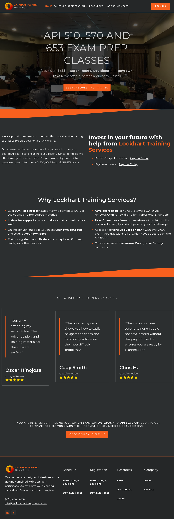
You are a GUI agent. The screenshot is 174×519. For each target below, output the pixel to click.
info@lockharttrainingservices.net (26, 503)
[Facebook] (13, 512)
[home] (21, 6)
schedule (60, 6)
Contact (123, 6)
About (111, 6)
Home (48, 6)
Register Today (139, 158)
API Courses (124, 489)
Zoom (121, 498)
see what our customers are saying (87, 298)
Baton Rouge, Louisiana (71, 482)
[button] (78, 6)
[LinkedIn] (7, 512)
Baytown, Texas (72, 492)
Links (120, 480)
